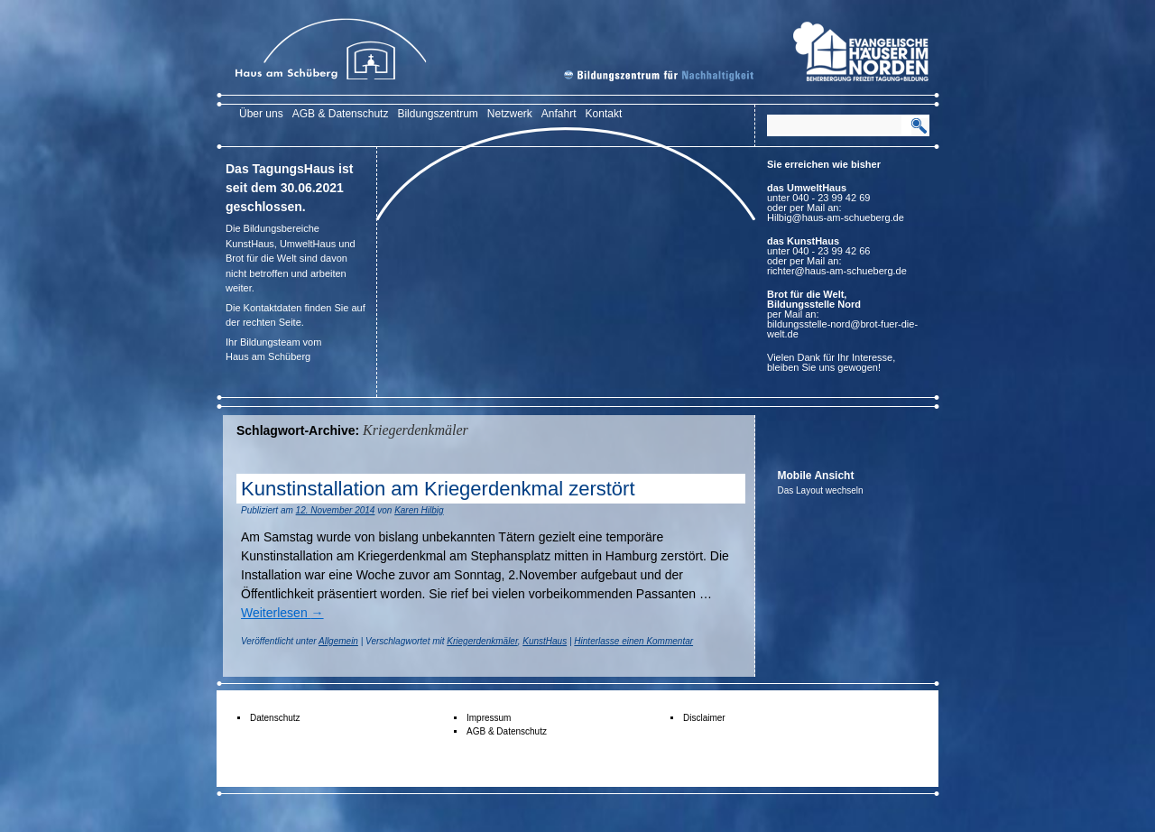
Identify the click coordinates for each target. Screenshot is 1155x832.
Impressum (489, 718)
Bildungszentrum (437, 113)
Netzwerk (509, 113)
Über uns (261, 113)
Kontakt (604, 113)
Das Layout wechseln (821, 490)
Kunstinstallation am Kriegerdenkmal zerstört (438, 488)
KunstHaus (544, 641)
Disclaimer (704, 718)
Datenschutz (275, 718)
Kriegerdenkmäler (482, 641)
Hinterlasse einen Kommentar (633, 641)
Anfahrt (559, 113)
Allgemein (338, 641)
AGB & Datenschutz (340, 113)
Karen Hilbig (418, 510)
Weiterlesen (282, 613)
